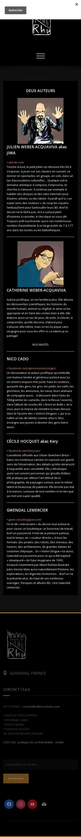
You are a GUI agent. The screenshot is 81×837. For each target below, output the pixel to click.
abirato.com (16, 162)
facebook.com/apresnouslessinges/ (32, 368)
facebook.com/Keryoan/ (24, 451)
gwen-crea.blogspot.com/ (24, 519)
